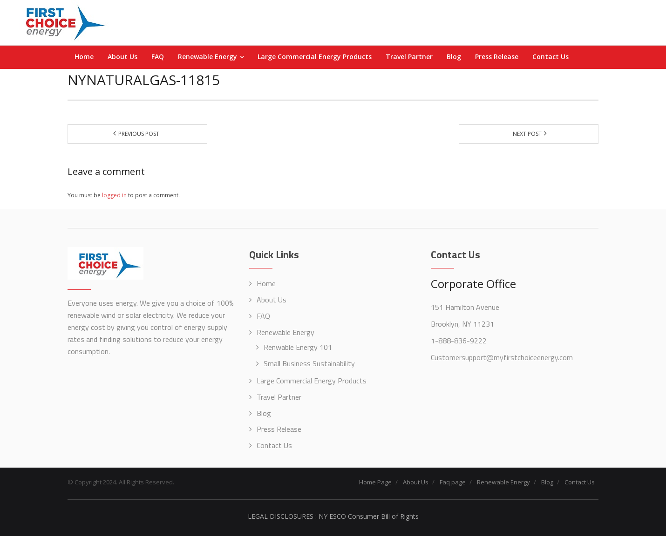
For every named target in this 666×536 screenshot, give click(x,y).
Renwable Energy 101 (298, 347)
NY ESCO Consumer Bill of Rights (369, 516)
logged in (114, 195)
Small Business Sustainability (309, 363)
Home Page (375, 482)
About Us (271, 299)
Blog (264, 413)
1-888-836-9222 (459, 340)
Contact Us (274, 445)
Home (266, 283)
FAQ (263, 316)
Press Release (279, 429)
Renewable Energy (285, 332)
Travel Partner (279, 396)
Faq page (453, 482)
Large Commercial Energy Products (312, 380)
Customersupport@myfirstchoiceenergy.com (502, 357)
